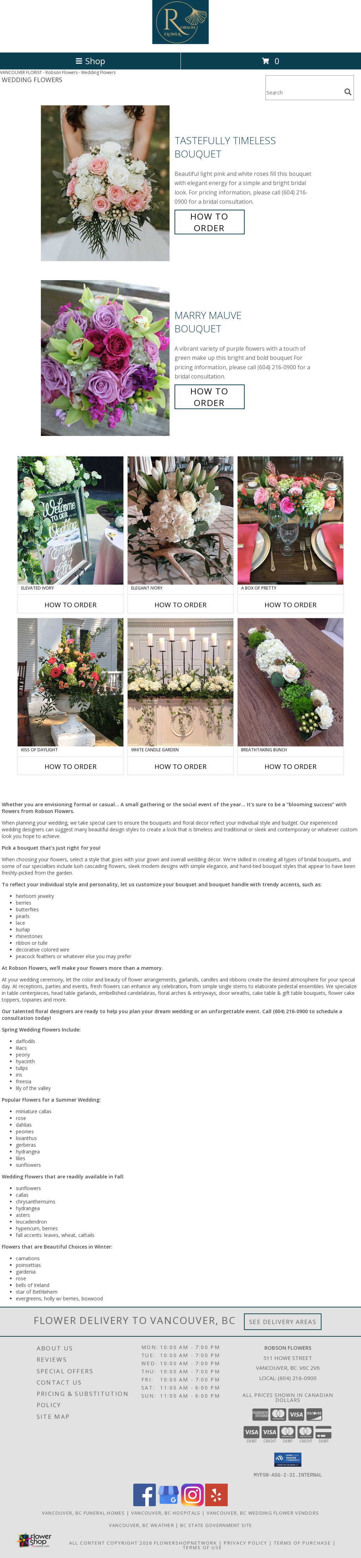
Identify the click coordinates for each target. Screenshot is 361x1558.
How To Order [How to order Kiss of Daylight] (70, 766)
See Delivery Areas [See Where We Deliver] (283, 1322)
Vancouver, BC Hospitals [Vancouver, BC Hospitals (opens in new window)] (166, 1512)
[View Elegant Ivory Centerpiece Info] (180, 520)
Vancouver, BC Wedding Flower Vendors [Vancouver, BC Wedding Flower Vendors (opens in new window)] (263, 1512)
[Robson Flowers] (180, 42)
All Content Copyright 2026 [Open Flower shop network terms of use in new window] (110, 1542)
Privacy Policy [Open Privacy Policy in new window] (245, 1542)
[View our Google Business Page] (168, 1504)
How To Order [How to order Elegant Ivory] (180, 604)
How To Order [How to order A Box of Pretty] (290, 604)
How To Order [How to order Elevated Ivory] (70, 604)
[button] (287, 1460)
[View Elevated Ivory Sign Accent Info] (70, 520)
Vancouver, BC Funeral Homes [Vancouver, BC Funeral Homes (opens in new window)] (83, 1512)
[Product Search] (303, 92)
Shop (90, 61)
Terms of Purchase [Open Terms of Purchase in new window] (302, 1542)
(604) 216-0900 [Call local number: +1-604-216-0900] (297, 1377)
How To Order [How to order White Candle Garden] (180, 766)
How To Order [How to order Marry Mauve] (209, 396)
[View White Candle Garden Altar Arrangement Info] (180, 682)
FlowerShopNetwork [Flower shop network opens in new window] (185, 1542)
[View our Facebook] (144, 1504)
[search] (348, 92)
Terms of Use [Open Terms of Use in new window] (202, 1547)
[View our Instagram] (192, 1504)
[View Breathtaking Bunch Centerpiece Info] (290, 682)
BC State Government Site (216, 1525)
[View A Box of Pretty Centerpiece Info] (290, 520)
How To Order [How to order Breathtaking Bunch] (290, 766)
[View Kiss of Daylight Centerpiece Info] (70, 682)
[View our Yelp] (216, 1504)
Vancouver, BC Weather (141, 1525)
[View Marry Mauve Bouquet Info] (106, 358)
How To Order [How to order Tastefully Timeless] (209, 222)
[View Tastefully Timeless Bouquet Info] (106, 183)
